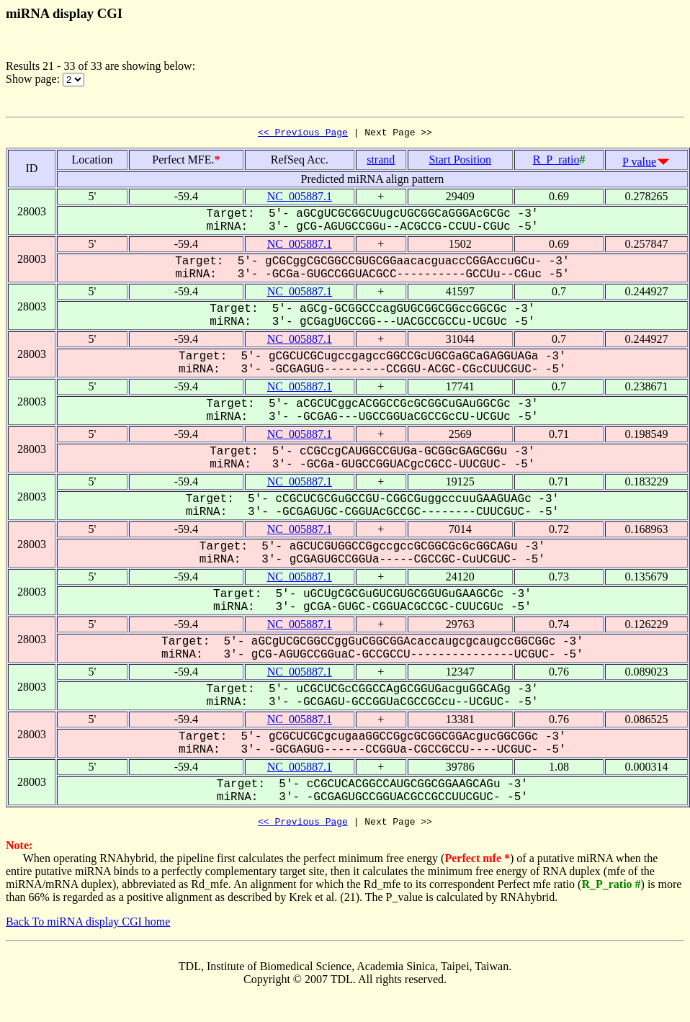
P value (639, 164)
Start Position (460, 162)
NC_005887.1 (299, 198)
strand (381, 162)
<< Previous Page (303, 133)
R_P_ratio (556, 162)
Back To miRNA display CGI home (88, 926)
